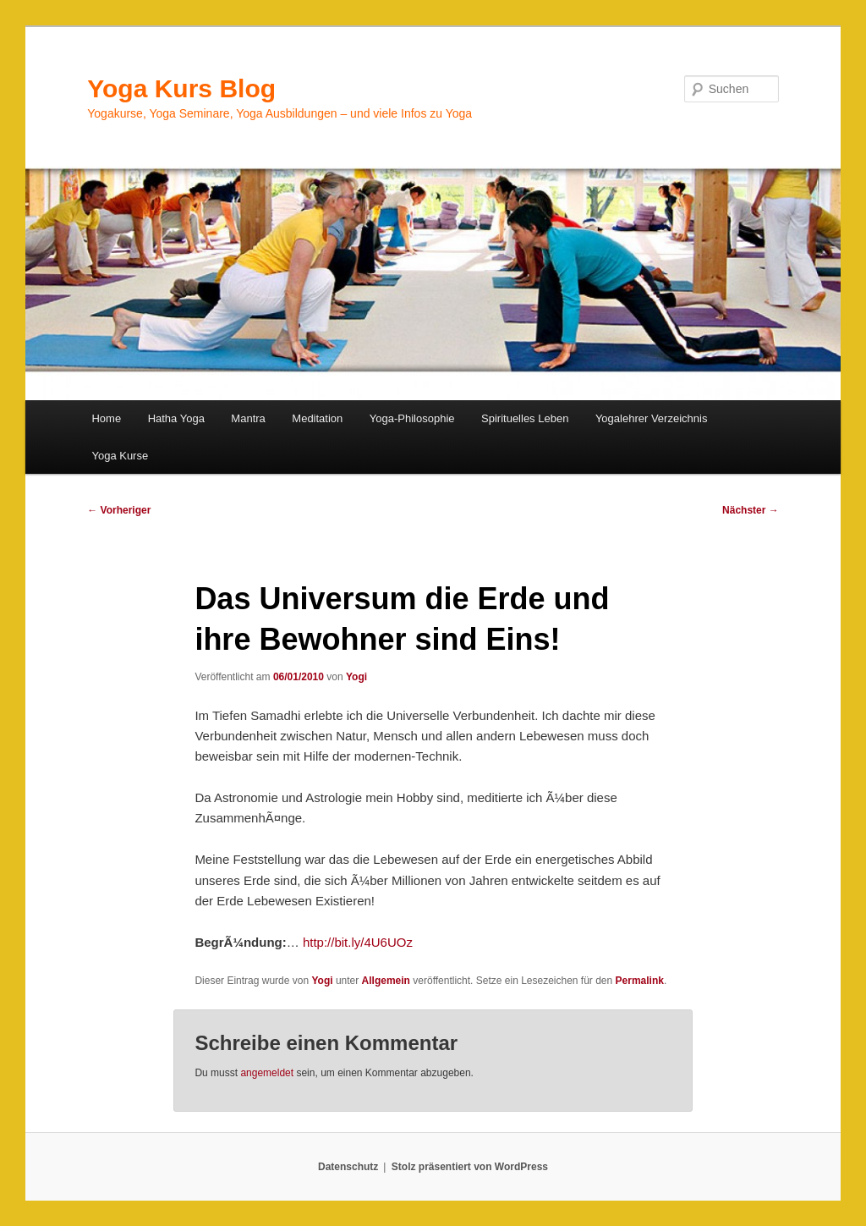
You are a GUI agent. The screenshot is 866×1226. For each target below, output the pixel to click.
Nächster (750, 510)
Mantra (248, 418)
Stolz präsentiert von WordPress (470, 1167)
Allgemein (386, 981)
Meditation (317, 418)
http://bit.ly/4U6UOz (358, 942)
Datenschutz (348, 1167)
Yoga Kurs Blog (181, 88)
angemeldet (266, 1073)
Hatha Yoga (176, 418)
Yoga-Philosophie (412, 418)
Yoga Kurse (119, 455)
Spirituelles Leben (524, 418)
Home (106, 418)
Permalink (640, 981)
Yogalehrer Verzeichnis (651, 418)
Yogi (356, 677)
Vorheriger (119, 510)
